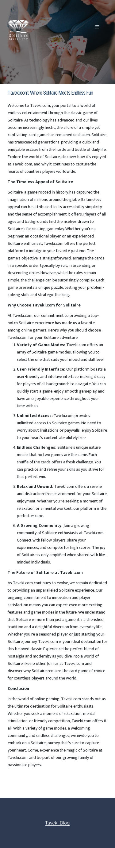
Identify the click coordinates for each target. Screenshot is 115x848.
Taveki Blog (57, 823)
